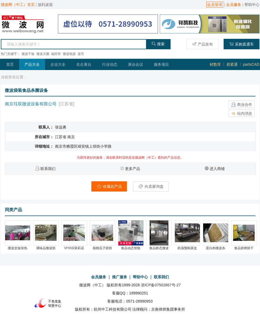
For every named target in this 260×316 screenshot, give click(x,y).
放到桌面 (45, 4)
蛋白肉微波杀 (215, 248)
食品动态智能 (130, 248)
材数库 (215, 64)
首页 (10, 64)
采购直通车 (241, 44)
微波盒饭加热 (17, 248)
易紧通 (232, 64)
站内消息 (241, 113)
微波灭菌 (42, 54)
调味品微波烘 (46, 248)
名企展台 (83, 64)
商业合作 (241, 104)
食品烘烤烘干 (244, 248)
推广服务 (119, 277)
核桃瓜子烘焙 (102, 248)
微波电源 (69, 54)
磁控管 (56, 54)
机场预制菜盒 (187, 248)
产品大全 (32, 64)
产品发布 (202, 44)
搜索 (158, 43)
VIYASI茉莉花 (74, 248)
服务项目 (161, 64)
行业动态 (109, 64)
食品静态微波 (159, 248)
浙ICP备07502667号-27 (161, 285)
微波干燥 (28, 54)
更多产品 (132, 168)
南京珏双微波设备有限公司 (31, 104)
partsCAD (251, 64)
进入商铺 (217, 168)
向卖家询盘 (151, 186)
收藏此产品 (109, 186)
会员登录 (214, 4)
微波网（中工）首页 (18, 4)
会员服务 (233, 4)
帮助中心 (251, 4)
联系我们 (48, 168)
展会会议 (135, 64)
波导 (81, 54)
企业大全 (57, 64)
